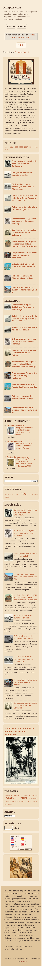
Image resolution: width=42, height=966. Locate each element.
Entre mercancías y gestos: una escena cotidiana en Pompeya (24, 221)
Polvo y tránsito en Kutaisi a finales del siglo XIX (24, 208)
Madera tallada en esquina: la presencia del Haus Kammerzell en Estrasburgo (24, 243)
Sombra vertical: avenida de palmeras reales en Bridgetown (24, 163)
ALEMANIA (8, 795)
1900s (23, 494)
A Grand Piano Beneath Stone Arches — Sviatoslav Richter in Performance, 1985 (25, 462)
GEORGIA (7, 802)
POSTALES (22, 26)
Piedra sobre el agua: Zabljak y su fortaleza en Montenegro (23, 186)
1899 (16, 147)
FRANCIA (34, 799)
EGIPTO (27, 795)
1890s (16, 494)
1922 (36, 147)
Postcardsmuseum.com (17, 457)
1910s (31, 494)
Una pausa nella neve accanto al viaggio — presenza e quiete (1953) (24, 431)
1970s (6, 497)
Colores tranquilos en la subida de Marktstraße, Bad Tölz (24, 290)
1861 (6, 147)
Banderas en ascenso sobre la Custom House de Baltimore (24, 232)
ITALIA (14, 802)
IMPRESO (11, 26)
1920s (35, 494)
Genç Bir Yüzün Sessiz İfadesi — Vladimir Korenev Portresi (24, 445)
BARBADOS (18, 795)
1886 (11, 147)
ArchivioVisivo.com (15, 425)
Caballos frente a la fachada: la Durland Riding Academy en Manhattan (24, 198)
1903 (21, 147)
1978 (6, 149)
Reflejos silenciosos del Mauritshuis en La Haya (22, 277)
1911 (31, 147)
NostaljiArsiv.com (15, 441)
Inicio (21, 45)
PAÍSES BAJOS (33, 802)
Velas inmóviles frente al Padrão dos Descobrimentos (24, 265)
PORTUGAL (8, 804)
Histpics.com (12, 7)
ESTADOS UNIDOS (17, 798)
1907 (26, 147)
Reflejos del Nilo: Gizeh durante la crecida (22, 173)
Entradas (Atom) (22, 52)
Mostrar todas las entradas (24, 36)
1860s (6, 494)
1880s (11, 494)
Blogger (23, 961)
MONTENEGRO (22, 802)
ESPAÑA (35, 795)
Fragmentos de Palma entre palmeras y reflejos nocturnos (24, 255)
